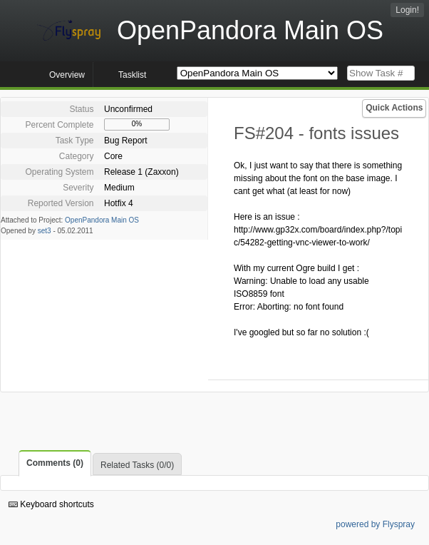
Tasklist (132, 75)
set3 (44, 231)
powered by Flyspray (375, 524)
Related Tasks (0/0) (137, 465)
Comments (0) (54, 463)
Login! (407, 10)
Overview (67, 75)
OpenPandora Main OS (102, 220)
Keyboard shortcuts (51, 504)
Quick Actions (394, 108)
